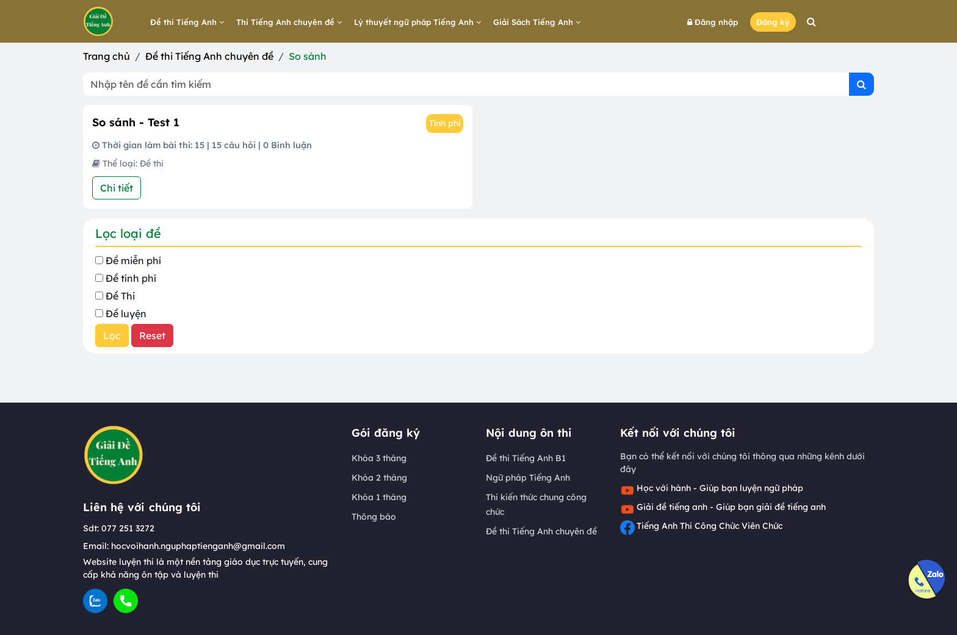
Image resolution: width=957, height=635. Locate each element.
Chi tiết (116, 188)
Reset (152, 335)
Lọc (112, 335)
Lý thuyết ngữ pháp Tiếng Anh (417, 22)
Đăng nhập (712, 22)
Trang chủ (106, 56)
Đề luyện (126, 313)
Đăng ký (773, 22)
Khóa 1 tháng (379, 497)
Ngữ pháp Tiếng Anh (528, 477)
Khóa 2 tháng (379, 477)
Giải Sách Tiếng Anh (536, 22)
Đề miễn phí (133, 260)
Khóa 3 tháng (379, 458)
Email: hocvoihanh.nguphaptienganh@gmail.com (184, 545)
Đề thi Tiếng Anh (187, 22)
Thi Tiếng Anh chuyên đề (289, 22)
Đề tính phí (131, 278)
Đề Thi (120, 296)
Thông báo (374, 516)
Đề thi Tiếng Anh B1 (526, 458)
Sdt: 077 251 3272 (118, 528)
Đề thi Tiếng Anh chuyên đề (209, 56)
